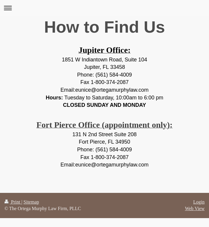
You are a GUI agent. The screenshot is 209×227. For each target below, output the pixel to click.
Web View (195, 208)
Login (199, 201)
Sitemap (31, 201)
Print (12, 201)
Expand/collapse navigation (104, 7)
